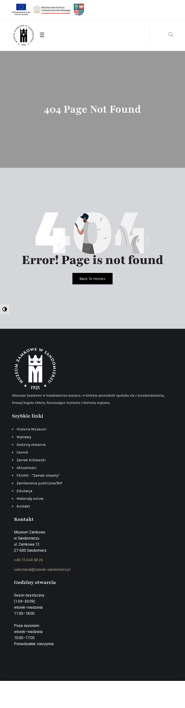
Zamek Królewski (31, 460)
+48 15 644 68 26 (28, 560)
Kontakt (23, 506)
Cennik (22, 452)
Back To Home (92, 278)
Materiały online (30, 498)
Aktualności (27, 467)
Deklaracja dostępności (152, 695)
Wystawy (24, 437)
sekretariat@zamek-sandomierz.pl (42, 569)
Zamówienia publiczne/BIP (39, 483)
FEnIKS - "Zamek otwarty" (38, 475)
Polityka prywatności (94, 695)
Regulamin (122, 695)
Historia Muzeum (31, 429)
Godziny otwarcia (31, 444)
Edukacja (24, 491)
